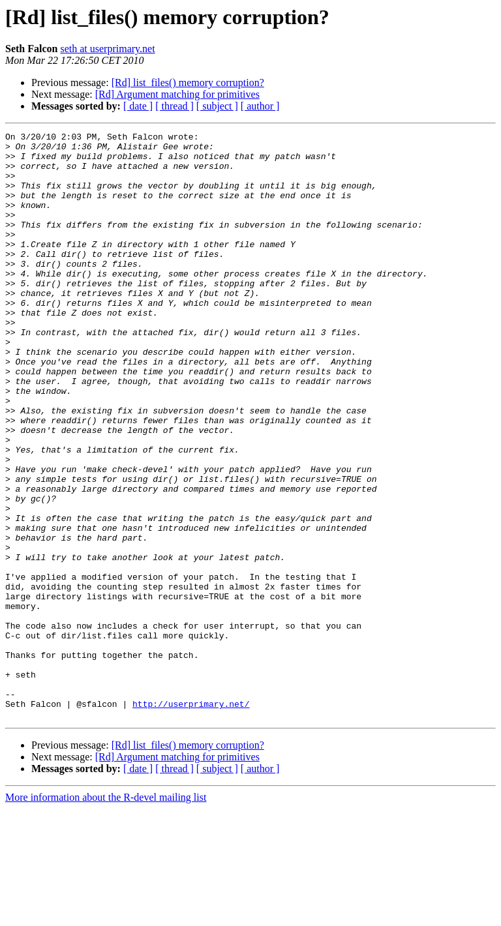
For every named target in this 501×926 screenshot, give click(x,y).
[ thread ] (174, 106)
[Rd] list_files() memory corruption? (188, 82)
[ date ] (138, 106)
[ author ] (260, 106)
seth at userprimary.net (107, 48)
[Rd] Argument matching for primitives (177, 94)
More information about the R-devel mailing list (105, 914)
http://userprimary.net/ (190, 819)
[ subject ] (217, 106)
